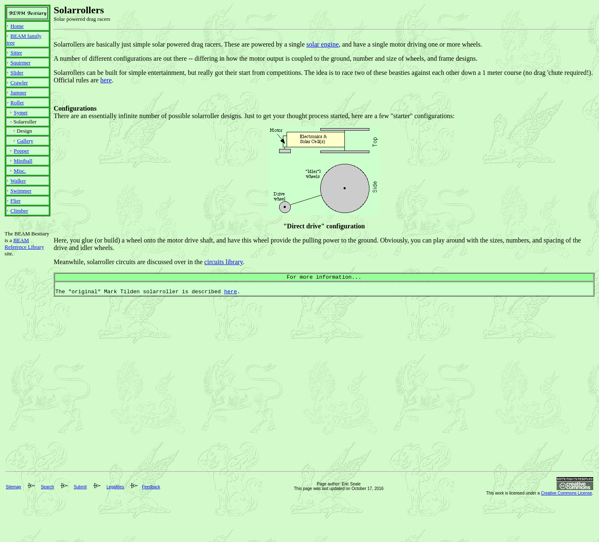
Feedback (151, 524)
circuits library (223, 261)
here (106, 80)
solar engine (322, 44)
